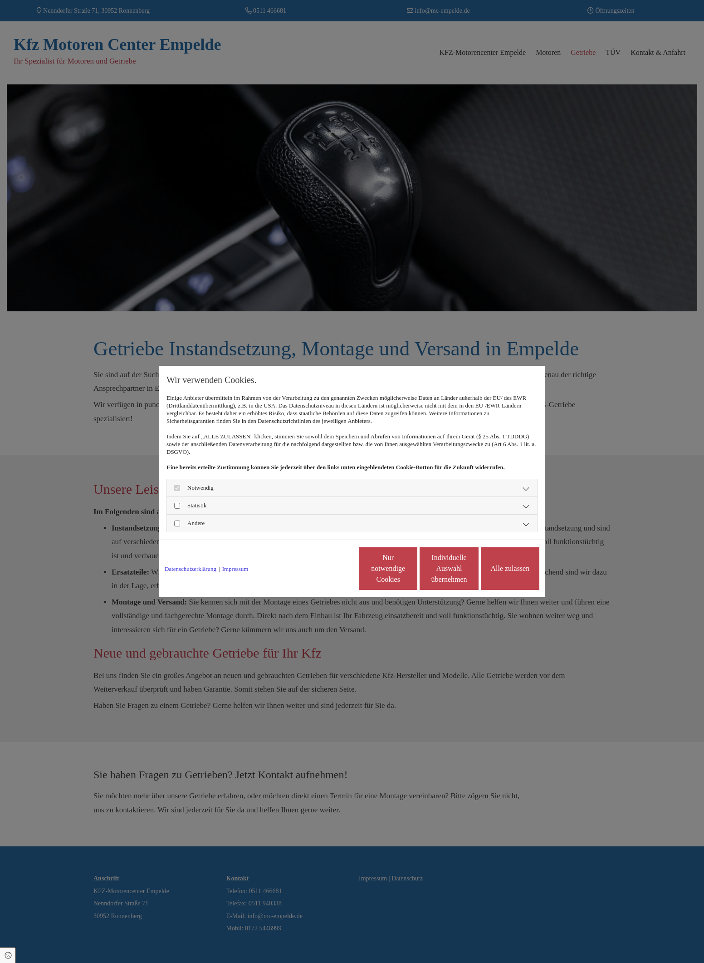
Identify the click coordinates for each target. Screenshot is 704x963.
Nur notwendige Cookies (325, 568)
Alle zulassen (497, 568)
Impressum (235, 568)
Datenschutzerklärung (190, 568)
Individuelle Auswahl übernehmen (411, 568)
